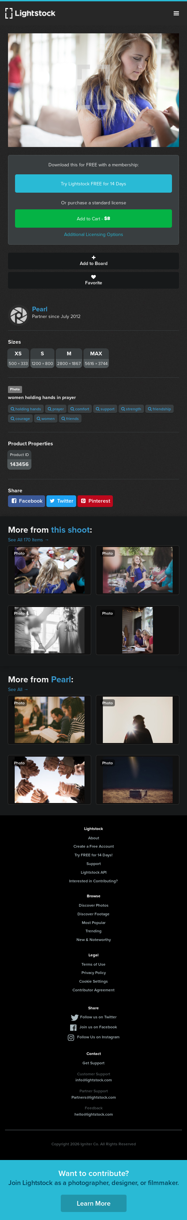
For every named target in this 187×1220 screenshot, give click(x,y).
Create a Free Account (93, 846)
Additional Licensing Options (93, 234)
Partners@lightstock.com (93, 1097)
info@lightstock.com (93, 1080)
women (46, 418)
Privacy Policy (93, 972)
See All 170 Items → (28, 539)
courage (20, 418)
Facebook (26, 501)
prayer (56, 409)
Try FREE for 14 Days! (93, 855)
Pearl (39, 309)
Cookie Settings (93, 981)
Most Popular (94, 922)
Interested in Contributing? (93, 881)
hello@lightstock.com (93, 1114)
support (105, 409)
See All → (18, 689)
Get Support (93, 1063)
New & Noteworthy (93, 939)
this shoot (70, 529)
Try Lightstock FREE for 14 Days (93, 183)
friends (70, 418)
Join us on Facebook (98, 1027)
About (93, 838)
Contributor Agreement (93, 990)
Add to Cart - (93, 218)
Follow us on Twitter (98, 1017)
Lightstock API (94, 872)
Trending (93, 931)
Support (93, 863)
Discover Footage (93, 914)
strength (131, 409)
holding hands (26, 409)
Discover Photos (94, 905)
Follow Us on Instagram (98, 1037)
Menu (176, 13)
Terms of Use (93, 964)
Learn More (94, 1203)
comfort (79, 409)
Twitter (61, 501)
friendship (159, 409)
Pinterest (95, 501)
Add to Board (93, 261)
